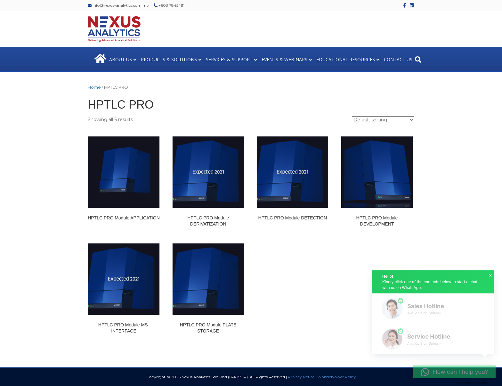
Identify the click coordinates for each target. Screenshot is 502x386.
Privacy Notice (301, 376)
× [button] (490, 275)
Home (94, 87)
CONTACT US (398, 59)
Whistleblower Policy (336, 376)
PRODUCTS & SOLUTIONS (169, 59)
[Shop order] (383, 119)
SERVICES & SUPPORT (229, 59)
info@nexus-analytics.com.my (118, 5)
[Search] (418, 59)
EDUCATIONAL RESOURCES (345, 59)
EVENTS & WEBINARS (284, 59)
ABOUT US (120, 59)
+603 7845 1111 (169, 5)
